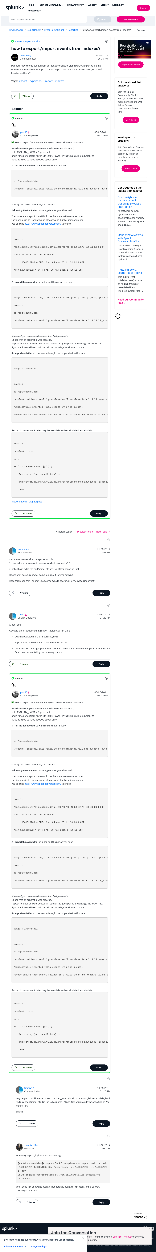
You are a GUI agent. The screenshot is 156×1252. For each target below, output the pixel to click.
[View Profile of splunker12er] (31, 1145)
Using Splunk (34, 29)
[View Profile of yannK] (23, 132)
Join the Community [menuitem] (50, 4)
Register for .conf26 (131, 64)
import (49, 81)
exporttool (36, 81)
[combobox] (60, 19)
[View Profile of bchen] (21, 614)
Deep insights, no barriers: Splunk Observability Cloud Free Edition (129, 201)
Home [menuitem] (31, 4)
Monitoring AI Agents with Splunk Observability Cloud (130, 238)
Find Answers (16, 29)
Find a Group (131, 168)
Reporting (73, 29)
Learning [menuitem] (117, 4)
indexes (59, 81)
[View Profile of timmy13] (29, 1087)
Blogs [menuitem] (104, 4)
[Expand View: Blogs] (107, 4)
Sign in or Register (122, 1236)
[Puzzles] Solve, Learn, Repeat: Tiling (130, 271)
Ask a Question (131, 19)
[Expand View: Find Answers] (82, 4)
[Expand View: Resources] (40, 10)
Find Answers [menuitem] (74, 4)
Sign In (143, 8)
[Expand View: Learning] (123, 4)
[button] (106, 42)
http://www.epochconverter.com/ (43, 223)
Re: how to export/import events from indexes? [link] (106, 29)
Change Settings (38, 1246)
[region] (43, 1243)
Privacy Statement (13, 1246)
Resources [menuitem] (33, 10)
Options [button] (139, 30)
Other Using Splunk (54, 29)
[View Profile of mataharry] (25, 55)
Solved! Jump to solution (27, 41)
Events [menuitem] (91, 4)
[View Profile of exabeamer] (24, 549)
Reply (99, 96)
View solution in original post (27, 501)
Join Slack (131, 119)
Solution (18, 118)
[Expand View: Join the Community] (62, 4)
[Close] (83, 1238)
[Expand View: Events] (96, 4)
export (23, 81)
